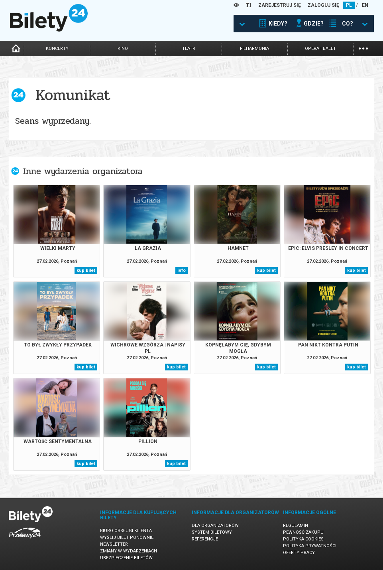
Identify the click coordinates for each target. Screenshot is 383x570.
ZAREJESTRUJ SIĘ (279, 5)
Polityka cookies (303, 539)
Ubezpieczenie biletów (126, 557)
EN (365, 5)
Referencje (205, 539)
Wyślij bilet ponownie (126, 537)
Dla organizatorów (215, 525)
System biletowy (212, 532)
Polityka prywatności (309, 545)
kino (123, 48)
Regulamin (295, 525)
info (181, 270)
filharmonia (254, 48)
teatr (188, 48)
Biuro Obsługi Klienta (126, 530)
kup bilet (86, 270)
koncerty (57, 48)
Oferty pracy (299, 552)
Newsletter (114, 544)
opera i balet (320, 48)
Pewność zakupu (303, 532)
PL (349, 5)
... (363, 48)
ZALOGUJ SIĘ (323, 5)
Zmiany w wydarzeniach (128, 551)
